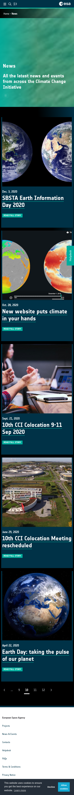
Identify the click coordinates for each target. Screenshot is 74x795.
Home (6, 13)
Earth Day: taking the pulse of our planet (35, 655)
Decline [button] (51, 787)
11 (35, 690)
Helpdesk (6, 750)
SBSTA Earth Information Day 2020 (33, 202)
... (12, 690)
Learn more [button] (20, 790)
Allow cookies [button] (64, 787)
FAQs (4, 758)
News (14, 13)
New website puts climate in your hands (34, 315)
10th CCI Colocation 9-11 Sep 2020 (32, 428)
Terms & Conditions (11, 766)
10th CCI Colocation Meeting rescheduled (37, 542)
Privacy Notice (9, 775)
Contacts (6, 742)
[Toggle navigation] (5, 95)
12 (43, 690)
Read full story (12, 215)
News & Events (9, 734)
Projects (6, 725)
